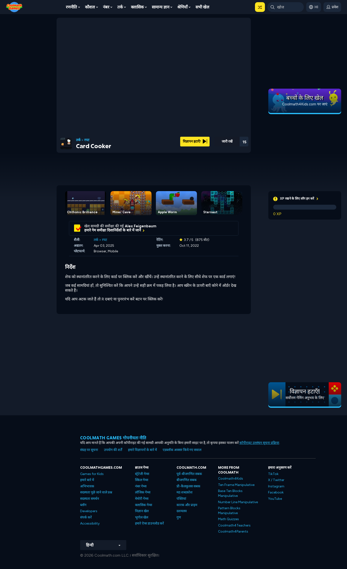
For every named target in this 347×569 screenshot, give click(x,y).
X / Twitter (276, 480)
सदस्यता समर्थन (89, 499)
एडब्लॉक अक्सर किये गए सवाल (182, 450)
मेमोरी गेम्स (141, 499)
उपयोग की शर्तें (113, 450)
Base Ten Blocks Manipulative (230, 493)
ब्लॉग (83, 505)
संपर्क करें (86, 517)
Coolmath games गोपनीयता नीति (113, 438)
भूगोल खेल (141, 517)
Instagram (276, 486)
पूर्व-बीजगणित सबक (189, 474)
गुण (179, 517)
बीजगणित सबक (187, 480)
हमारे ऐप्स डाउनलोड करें (149, 523)
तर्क (120, 7)
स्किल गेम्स (141, 480)
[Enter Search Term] (285, 7)
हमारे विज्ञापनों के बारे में (142, 450)
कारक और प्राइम (187, 505)
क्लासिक (137, 7)
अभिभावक (87, 486)
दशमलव (182, 511)
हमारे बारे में (87, 480)
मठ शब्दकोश (185, 492)
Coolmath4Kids (230, 478)
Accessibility (90, 523)
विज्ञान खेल (142, 511)
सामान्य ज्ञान (160, 7)
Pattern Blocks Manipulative (229, 510)
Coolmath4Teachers (234, 525)
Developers (88, 511)
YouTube (275, 499)
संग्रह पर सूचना (89, 450)
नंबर (106, 7)
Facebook (276, 492)
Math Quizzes (228, 519)
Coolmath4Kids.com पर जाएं (304, 104)
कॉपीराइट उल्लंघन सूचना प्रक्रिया (259, 443)
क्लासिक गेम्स (143, 505)
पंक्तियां (181, 499)
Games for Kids (92, 474)
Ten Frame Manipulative (236, 485)
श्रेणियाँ (182, 7)
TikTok (273, 474)
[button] (260, 7)
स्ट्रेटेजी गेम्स (142, 474)
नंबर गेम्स (140, 486)
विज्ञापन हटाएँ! (195, 141)
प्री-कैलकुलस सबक (188, 486)
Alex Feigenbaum (140, 226)
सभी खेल (202, 7)
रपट (86, 140)
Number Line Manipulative (238, 502)
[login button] (332, 7)
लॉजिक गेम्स (142, 492)
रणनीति (71, 7)
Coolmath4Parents (233, 531)
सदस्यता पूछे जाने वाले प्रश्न (96, 492)
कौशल (90, 7)
